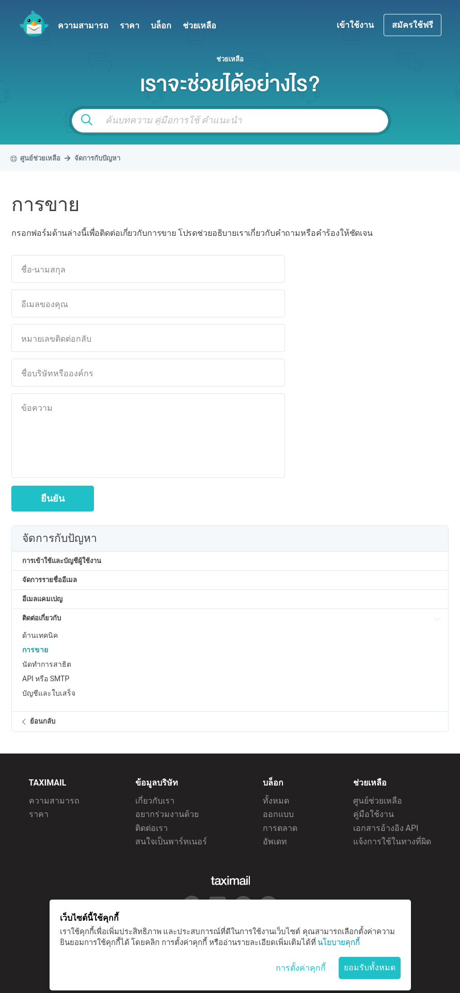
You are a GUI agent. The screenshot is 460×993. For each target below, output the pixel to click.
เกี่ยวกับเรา (155, 801)
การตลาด (280, 828)
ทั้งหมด (276, 801)
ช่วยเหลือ (199, 25)
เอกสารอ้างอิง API (386, 828)
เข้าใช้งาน (356, 25)
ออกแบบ (278, 814)
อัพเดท (275, 841)
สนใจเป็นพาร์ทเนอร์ (171, 841)
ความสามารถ (83, 25)
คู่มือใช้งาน (373, 814)
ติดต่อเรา (151, 828)
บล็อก (161, 25)
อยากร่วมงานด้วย (167, 814)
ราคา (129, 25)
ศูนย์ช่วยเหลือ (377, 801)
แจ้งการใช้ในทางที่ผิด (392, 841)
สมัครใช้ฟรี (412, 25)
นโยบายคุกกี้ (339, 942)
